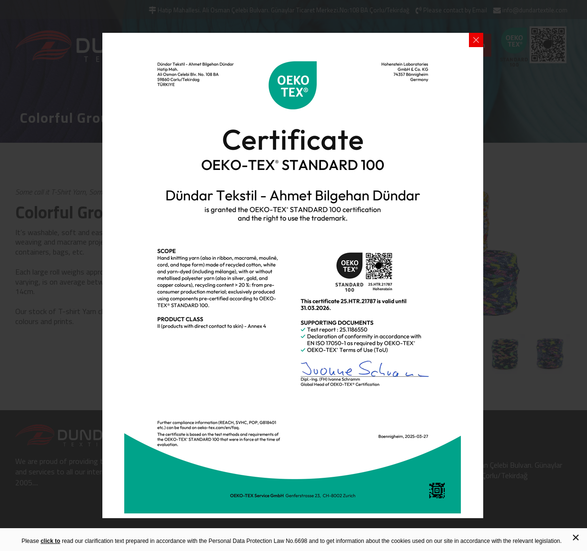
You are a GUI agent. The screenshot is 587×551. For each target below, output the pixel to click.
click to (50, 541)
